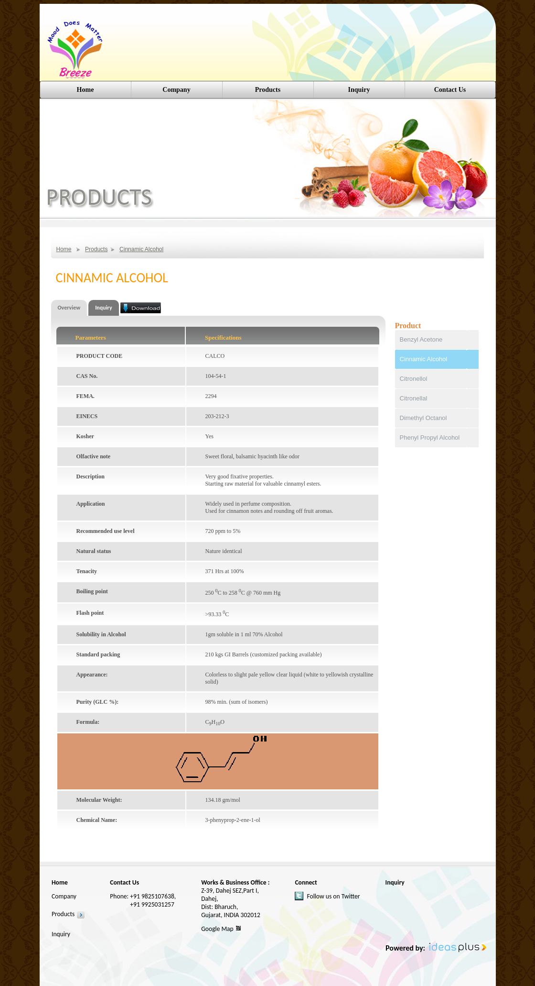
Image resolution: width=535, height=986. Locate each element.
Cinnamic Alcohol (141, 249)
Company (176, 89)
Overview (69, 307)
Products (96, 249)
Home (85, 89)
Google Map (217, 929)
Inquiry (359, 89)
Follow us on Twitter (333, 896)
